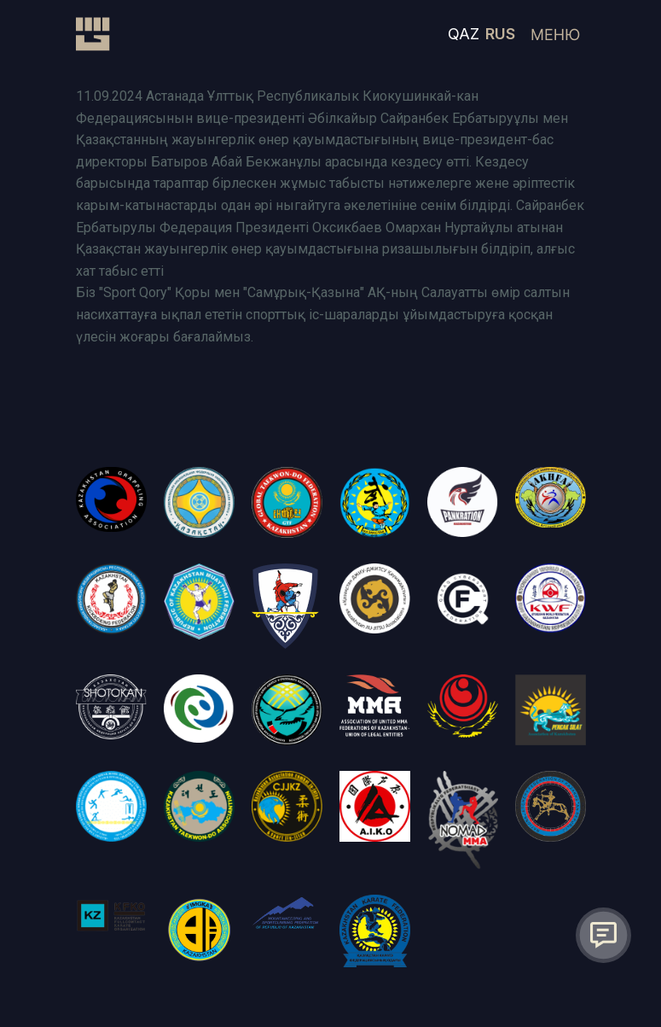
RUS (500, 34)
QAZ (463, 34)
